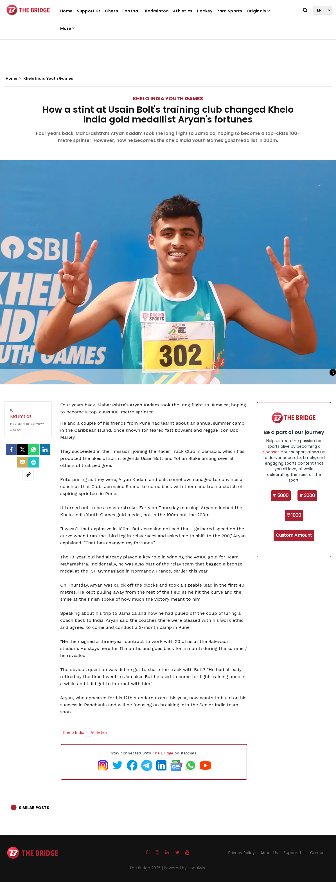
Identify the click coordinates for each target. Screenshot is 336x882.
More (67, 28)
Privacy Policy (241, 853)
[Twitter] (22, 449)
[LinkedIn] (45, 449)
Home (66, 11)
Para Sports (229, 11)
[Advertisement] (168, 53)
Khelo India (73, 732)
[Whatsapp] (33, 449)
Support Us (89, 11)
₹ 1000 (294, 515)
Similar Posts (34, 807)
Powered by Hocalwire (185, 868)
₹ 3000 (307, 495)
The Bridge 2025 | (146, 868)
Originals (258, 11)
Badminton (157, 11)
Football (131, 11)
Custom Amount (294, 535)
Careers (318, 853)
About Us (269, 853)
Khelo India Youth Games (168, 98)
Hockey (205, 11)
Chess (111, 11)
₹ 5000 (280, 495)
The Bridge (163, 753)
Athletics (183, 11)
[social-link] (28, 474)
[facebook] (11, 449)
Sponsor (271, 452)
